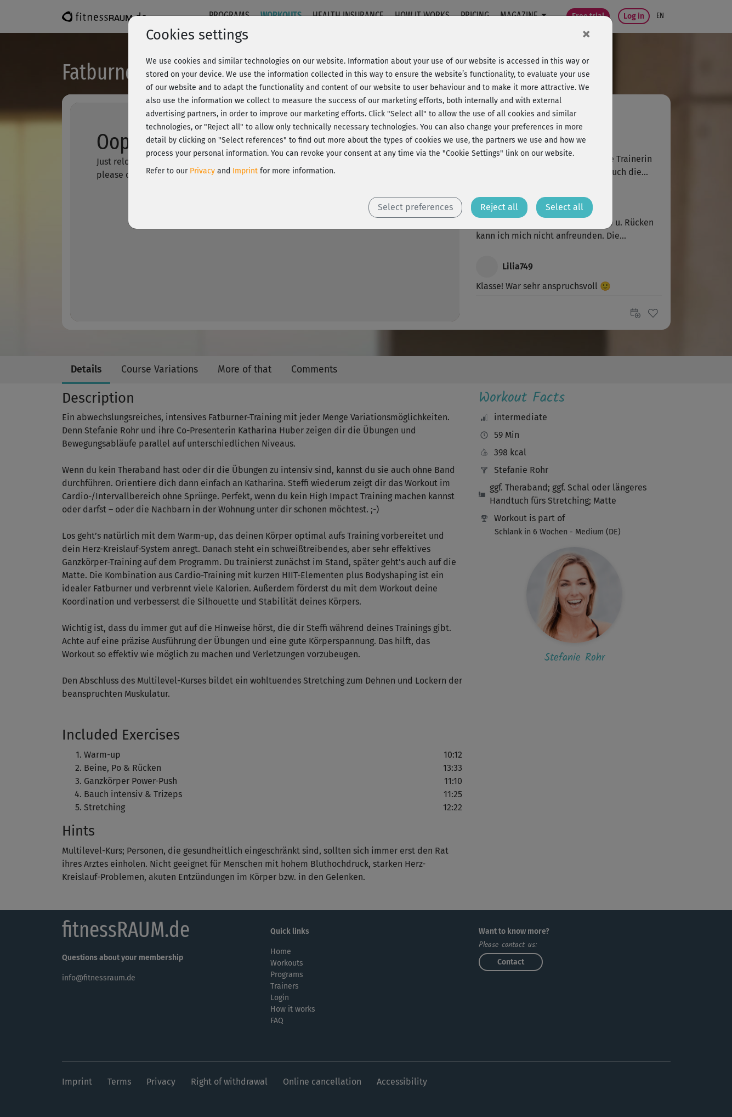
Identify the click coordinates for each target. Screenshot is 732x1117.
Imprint (245, 171)
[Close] (586, 33)
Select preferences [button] (415, 207)
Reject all (499, 207)
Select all (564, 207)
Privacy (202, 171)
